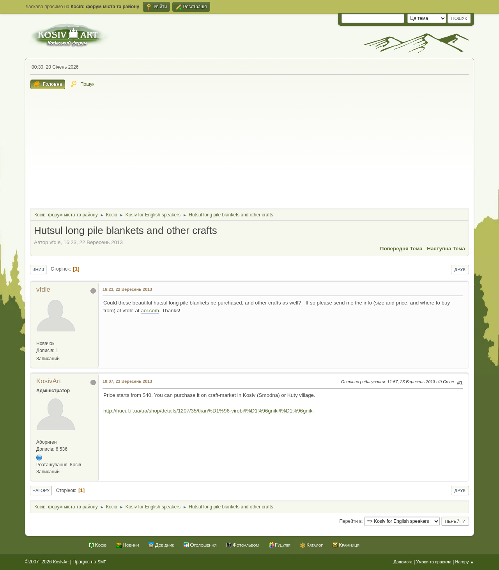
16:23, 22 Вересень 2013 (127, 289)
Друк (460, 269)
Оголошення (203, 545)
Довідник (164, 545)
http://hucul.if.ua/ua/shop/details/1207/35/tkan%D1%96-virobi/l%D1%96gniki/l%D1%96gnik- (208, 411)
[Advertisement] (249, 147)
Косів (101, 545)
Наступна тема (446, 248)
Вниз (38, 269)
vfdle (43, 289)
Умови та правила (433, 561)
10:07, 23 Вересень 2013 (127, 381)
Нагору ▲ (464, 561)
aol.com (150, 310)
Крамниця (349, 545)
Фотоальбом (246, 545)
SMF (101, 561)
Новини (130, 545)
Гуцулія (282, 545)
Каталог (314, 545)
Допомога (402, 561)
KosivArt (48, 381)
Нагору (41, 490)
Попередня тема (401, 248)
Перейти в (351, 521)
